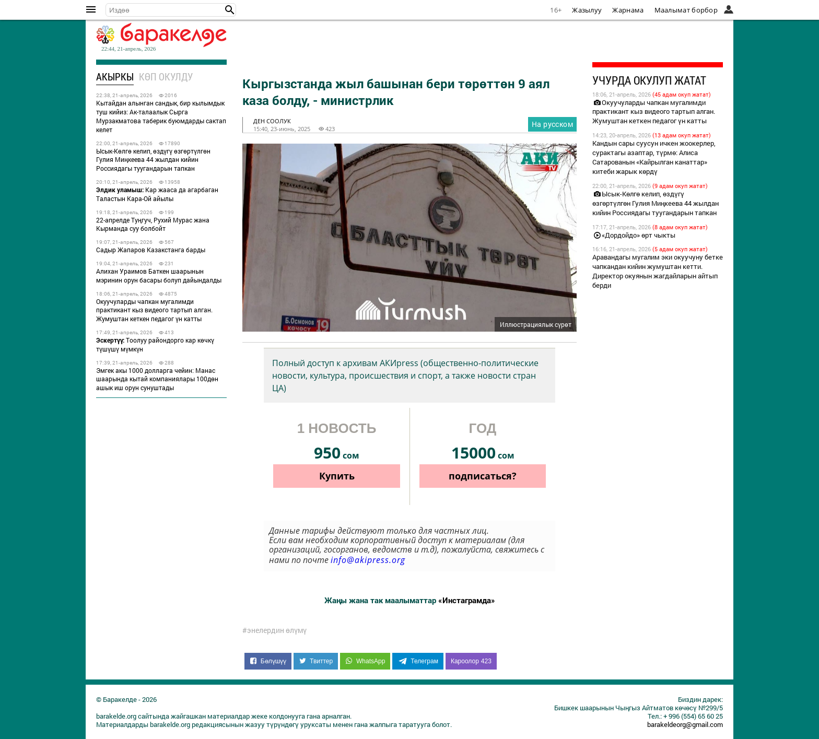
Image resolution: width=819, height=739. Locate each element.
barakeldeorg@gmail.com (685, 724)
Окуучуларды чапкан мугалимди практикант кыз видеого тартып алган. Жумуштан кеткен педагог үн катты (154, 310)
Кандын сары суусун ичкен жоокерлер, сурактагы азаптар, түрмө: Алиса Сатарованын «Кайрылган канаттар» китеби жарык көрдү (654, 157)
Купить (337, 476)
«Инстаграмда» (466, 600)
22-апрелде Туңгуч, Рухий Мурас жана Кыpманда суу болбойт (152, 224)
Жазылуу (587, 10)
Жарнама (628, 10)
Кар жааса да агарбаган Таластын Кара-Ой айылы (157, 194)
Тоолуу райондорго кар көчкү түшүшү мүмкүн (155, 344)
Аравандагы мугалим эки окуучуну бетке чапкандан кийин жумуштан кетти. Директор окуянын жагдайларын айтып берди (657, 271)
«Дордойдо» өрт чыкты (633, 235)
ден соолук (272, 121)
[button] (230, 10)
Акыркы (115, 76)
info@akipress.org (368, 560)
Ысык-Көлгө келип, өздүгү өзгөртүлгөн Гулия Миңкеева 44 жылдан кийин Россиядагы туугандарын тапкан (153, 160)
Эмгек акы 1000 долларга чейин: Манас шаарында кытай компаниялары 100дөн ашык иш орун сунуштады (157, 379)
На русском (552, 124)
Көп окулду (166, 76)
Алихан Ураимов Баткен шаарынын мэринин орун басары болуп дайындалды (158, 275)
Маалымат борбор (686, 10)
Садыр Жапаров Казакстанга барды (150, 249)
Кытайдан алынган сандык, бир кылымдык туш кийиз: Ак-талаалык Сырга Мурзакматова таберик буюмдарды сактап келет (161, 116)
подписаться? (483, 476)
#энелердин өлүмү (274, 630)
